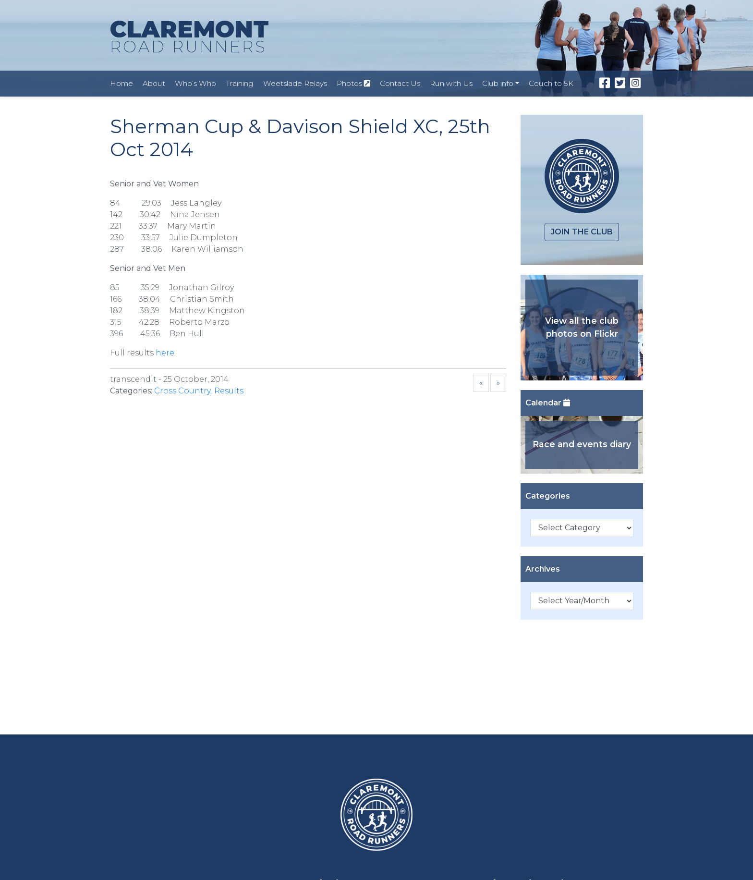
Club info (497, 83)
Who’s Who (195, 83)
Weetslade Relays (295, 83)
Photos (353, 83)
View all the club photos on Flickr (582, 327)
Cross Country (182, 390)
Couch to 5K (551, 83)
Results (228, 390)
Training (240, 83)
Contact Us (400, 83)
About (154, 83)
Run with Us (451, 83)
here (165, 352)
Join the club (582, 231)
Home (121, 83)
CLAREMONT (189, 37)
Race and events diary (582, 444)
